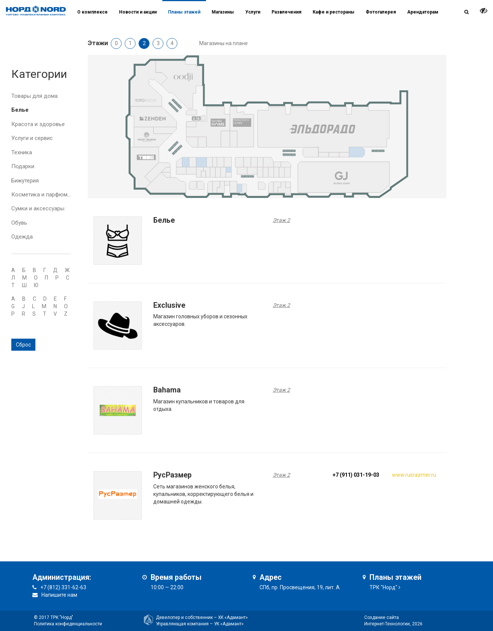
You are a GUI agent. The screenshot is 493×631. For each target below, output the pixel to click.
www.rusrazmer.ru (414, 475)
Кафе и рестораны (333, 12)
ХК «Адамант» (233, 617)
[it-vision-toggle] (483, 10)
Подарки (22, 166)
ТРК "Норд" (383, 587)
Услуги (252, 12)
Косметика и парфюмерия (45, 194)
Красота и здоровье (38, 124)
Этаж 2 (281, 220)
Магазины (223, 12)
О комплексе (92, 12)
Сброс (23, 345)
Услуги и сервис (32, 138)
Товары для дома (34, 96)
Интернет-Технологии (387, 623)
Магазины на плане (223, 43)
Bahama (167, 390)
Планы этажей (184, 12)
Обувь (19, 222)
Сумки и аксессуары (37, 208)
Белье (20, 109)
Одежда (22, 236)
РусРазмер (172, 475)
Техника (21, 152)
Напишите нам (59, 595)
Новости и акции (138, 12)
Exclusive (169, 305)
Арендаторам (422, 12)
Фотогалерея (381, 12)
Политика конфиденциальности (68, 623)
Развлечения (286, 12)
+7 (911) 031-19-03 (356, 475)
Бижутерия (25, 180)
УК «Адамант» (229, 623)
